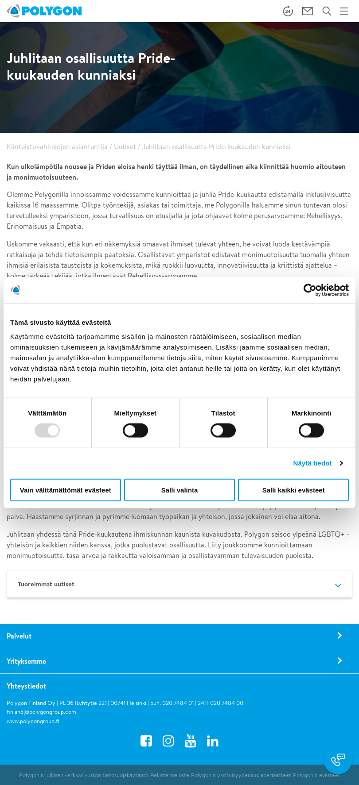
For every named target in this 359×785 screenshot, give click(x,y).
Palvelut (19, 636)
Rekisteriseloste (169, 775)
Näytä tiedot (312, 463)
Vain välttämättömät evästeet (65, 489)
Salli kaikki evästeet (293, 489)
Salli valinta (179, 489)
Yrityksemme (26, 661)
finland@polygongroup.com (41, 712)
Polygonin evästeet (316, 775)
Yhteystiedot (26, 686)
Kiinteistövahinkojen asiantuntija (57, 146)
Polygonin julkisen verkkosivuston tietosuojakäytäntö (83, 775)
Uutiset (125, 146)
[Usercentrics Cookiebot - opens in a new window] (310, 290)
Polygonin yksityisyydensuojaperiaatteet (241, 775)
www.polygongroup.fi (33, 721)
